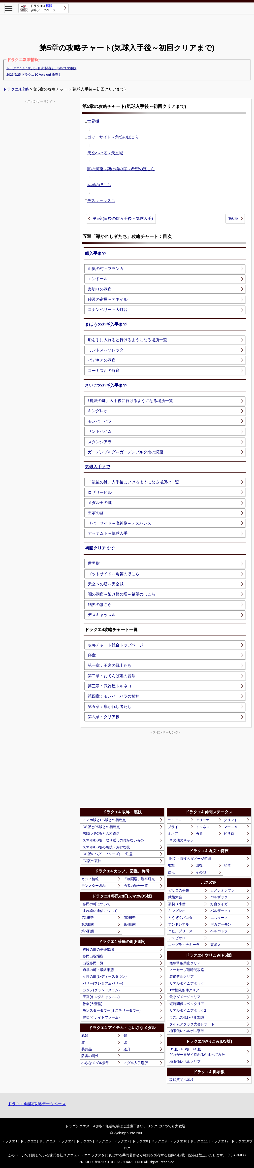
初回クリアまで (99, 548)
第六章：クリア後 (104, 717)
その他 (201, 872)
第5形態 (87, 931)
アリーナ (203, 820)
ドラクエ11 (199, 1141)
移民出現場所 (93, 956)
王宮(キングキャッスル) (101, 997)
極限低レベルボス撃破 (186, 1031)
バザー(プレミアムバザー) (103, 983)
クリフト (231, 820)
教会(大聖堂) (92, 1004)
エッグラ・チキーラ (183, 945)
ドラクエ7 (121, 1141)
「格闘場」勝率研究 (139, 879)
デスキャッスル (101, 201)
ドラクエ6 (103, 1141)
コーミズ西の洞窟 (104, 370)
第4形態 (130, 924)
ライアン (175, 820)
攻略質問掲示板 (181, 1080)
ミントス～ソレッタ (106, 350)
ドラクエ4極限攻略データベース (37, 1104)
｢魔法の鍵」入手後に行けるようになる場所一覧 (130, 401)
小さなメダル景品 (95, 1063)
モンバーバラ (100, 421)
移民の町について (96, 904)
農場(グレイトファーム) (101, 1017)
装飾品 (86, 1049)
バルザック (219, 897)
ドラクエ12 (219, 1141)
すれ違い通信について (100, 911)
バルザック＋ (220, 911)
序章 (92, 655)
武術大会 (175, 897)
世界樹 (93, 121)
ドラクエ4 (65, 1141)
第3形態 (87, 924)
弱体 (227, 865)
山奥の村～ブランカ (106, 269)
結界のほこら (99, 185)
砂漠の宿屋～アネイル (107, 299)
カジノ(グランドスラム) (101, 990)
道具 (127, 1049)
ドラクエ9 (159, 1141)
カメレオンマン (222, 890)
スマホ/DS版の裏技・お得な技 (106, 847)
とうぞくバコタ (180, 918)
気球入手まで (97, 467)
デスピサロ (177, 938)
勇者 (199, 833)
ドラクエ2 (28, 1141)
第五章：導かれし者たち (109, 706)
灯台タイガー (220, 904)
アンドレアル (178, 924)
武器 (84, 1035)
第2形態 (130, 918)
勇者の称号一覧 (136, 886)
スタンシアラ (100, 442)
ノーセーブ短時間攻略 (186, 970)
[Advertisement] (127, 25)
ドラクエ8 (140, 1141)
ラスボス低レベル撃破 (186, 1017)
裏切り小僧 (177, 904)
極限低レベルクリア (185, 1062)
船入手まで (95, 253)
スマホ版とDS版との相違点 (104, 820)
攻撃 (171, 865)
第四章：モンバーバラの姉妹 (113, 696)
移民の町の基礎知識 (98, 949)
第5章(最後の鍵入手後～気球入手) (123, 218)
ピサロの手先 (178, 890)
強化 (171, 872)
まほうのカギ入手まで (106, 324)
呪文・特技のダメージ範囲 (190, 859)
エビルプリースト (182, 931)
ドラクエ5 (84, 1141)
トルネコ (203, 827)
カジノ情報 (90, 879)
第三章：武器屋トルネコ (109, 686)
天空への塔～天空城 (105, 153)
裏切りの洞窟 (100, 289)
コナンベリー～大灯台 (107, 309)
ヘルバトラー (220, 931)
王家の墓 (96, 513)
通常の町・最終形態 (98, 970)
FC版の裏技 (92, 861)
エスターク (219, 918)
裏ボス (215, 945)
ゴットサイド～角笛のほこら (113, 137)
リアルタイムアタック (186, 983)
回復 (199, 865)
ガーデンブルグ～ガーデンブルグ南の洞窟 (125, 452)
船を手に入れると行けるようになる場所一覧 (127, 340)
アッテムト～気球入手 (107, 533)
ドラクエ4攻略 (16, 89)
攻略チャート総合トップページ (115, 645)
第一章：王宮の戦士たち (109, 665)
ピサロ (229, 833)
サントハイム (100, 431)
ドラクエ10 (178, 1141)
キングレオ (98, 411)
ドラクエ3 (47, 1141)
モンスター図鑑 (93, 886)
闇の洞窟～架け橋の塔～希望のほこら (121, 169)
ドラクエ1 (9, 1141)
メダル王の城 (100, 503)
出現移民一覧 (93, 963)
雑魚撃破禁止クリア (185, 963)
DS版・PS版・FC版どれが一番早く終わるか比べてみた (197, 1052)
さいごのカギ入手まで (106, 385)
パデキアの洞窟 (102, 360)
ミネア (173, 833)
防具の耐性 (90, 1056)
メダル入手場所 (136, 1063)
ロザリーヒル (100, 492)
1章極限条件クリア (184, 990)
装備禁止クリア (181, 976)
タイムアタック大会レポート (192, 1024)
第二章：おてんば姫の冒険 (111, 676)
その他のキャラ (181, 840)
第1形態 (87, 918)
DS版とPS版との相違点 (101, 827)
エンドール (98, 279)
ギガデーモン (220, 924)
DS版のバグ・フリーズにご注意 (107, 854)
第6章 (233, 218)
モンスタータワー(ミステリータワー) (111, 1010)
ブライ (173, 827)
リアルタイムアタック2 (187, 1010)
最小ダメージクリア (185, 997)
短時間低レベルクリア (186, 1004)
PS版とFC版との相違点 (101, 833)
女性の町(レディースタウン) (105, 976)
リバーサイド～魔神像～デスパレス (119, 523)
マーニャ (231, 827)
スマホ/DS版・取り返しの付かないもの (113, 840)
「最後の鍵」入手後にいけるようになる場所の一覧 (133, 482)
